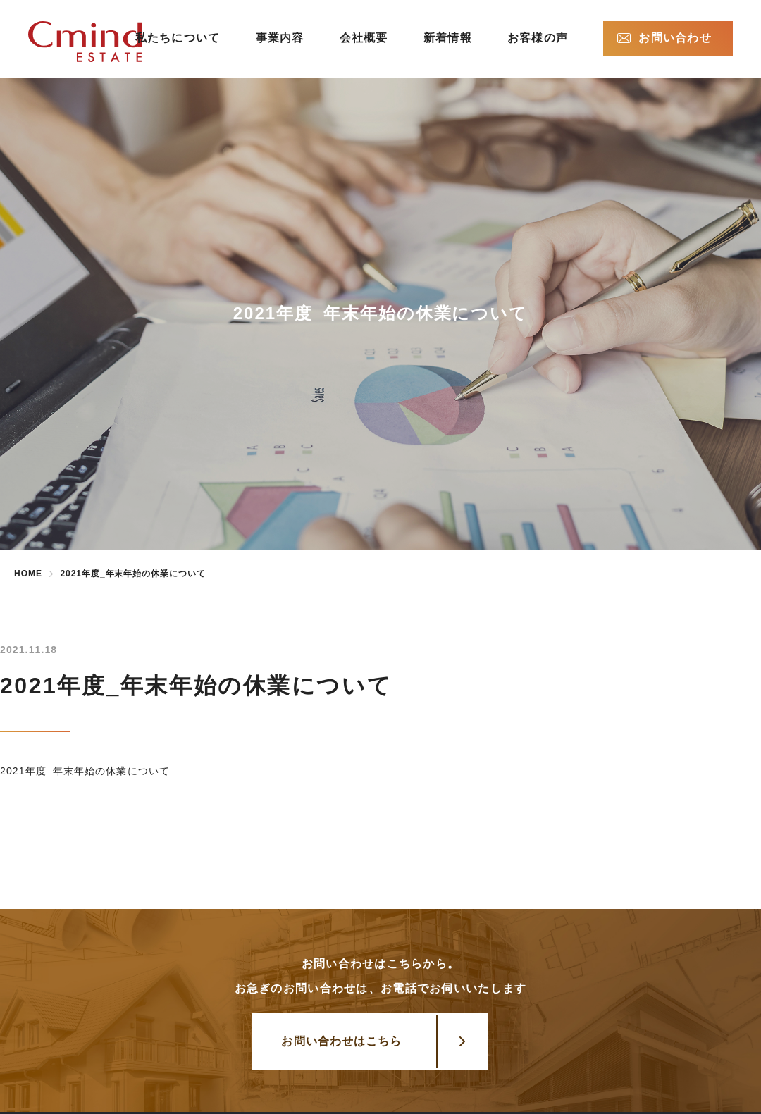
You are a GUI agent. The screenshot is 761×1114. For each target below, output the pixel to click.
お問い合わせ (675, 38)
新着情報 (447, 38)
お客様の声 (537, 38)
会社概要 (364, 38)
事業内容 (280, 38)
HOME (28, 573)
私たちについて (178, 38)
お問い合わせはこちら (341, 1041)
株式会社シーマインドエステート (107, 41)
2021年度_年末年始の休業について (85, 770)
